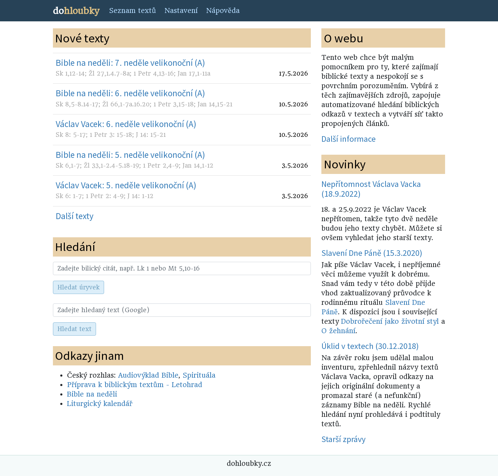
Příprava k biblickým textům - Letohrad (134, 385)
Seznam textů (132, 11)
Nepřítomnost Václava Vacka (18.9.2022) (371, 189)
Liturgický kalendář (99, 404)
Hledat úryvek (78, 287)
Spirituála (199, 375)
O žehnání (338, 331)
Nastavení (181, 11)
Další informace (348, 138)
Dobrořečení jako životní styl (390, 321)
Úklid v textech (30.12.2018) (370, 346)
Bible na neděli (92, 394)
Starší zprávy (343, 439)
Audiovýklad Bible (148, 375)
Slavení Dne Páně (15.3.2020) (371, 252)
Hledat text (74, 329)
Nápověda (223, 11)
